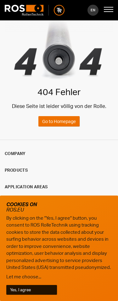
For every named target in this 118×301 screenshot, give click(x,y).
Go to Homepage (59, 121)
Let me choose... (23, 277)
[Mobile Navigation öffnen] (108, 10)
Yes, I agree (20, 289)
